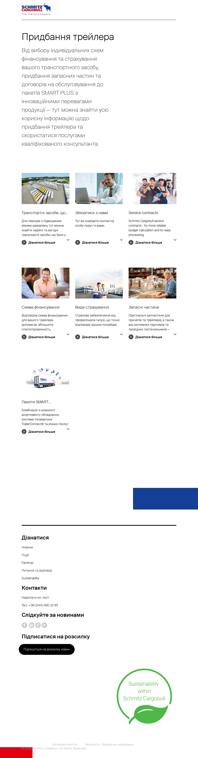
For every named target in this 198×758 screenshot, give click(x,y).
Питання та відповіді (37, 570)
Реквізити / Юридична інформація (109, 744)
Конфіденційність (65, 744)
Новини (27, 547)
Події (25, 555)
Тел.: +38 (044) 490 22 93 (40, 605)
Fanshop (27, 563)
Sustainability (30, 578)
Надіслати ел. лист (35, 598)
